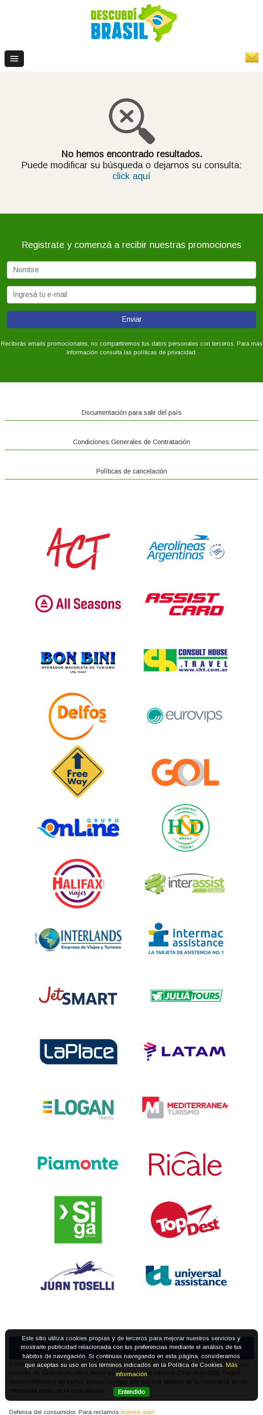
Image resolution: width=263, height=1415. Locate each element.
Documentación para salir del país (132, 412)
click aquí (131, 176)
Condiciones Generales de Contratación (131, 442)
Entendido (131, 1391)
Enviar (132, 319)
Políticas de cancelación (131, 471)
